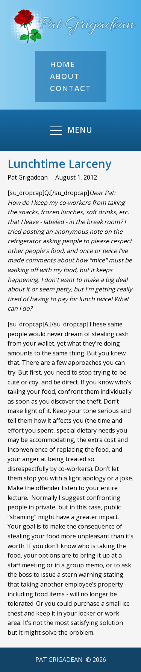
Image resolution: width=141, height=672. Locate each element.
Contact (70, 88)
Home (62, 64)
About (65, 76)
